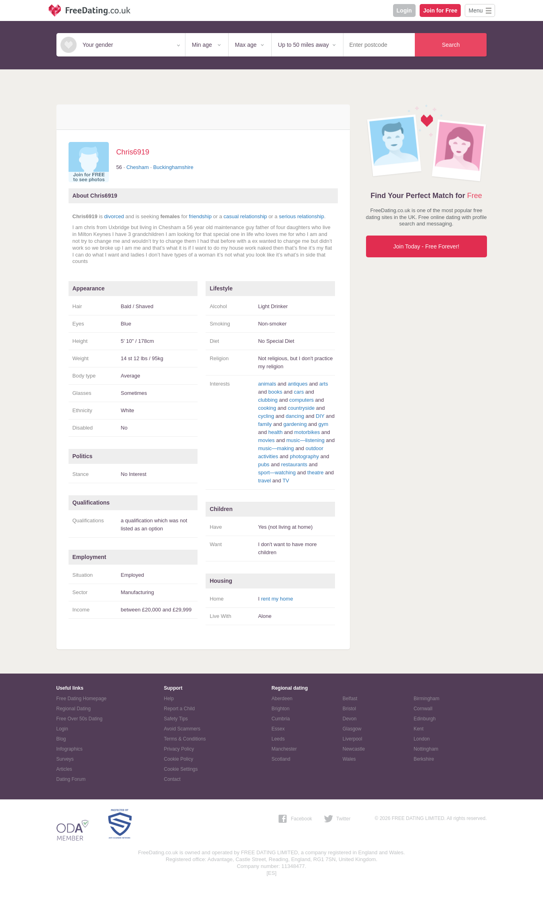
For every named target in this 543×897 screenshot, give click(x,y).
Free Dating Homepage (81, 698)
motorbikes (307, 432)
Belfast (350, 698)
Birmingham (426, 698)
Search (451, 45)
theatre (315, 472)
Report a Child (179, 708)
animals (267, 384)
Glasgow (352, 729)
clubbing (267, 400)
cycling (266, 416)
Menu (475, 10)
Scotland (281, 759)
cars (299, 392)
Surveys (65, 759)
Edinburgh (425, 719)
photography (304, 456)
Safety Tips (176, 719)
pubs (263, 464)
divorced (114, 216)
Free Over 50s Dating (79, 719)
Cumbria (281, 719)
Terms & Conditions (185, 739)
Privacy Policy (179, 749)
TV (286, 481)
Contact (172, 779)
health (275, 432)
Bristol (349, 708)
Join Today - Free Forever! (426, 246)
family (265, 424)
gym (323, 424)
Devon (350, 719)
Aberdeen (282, 698)
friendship (200, 216)
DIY (320, 416)
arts (323, 384)
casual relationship (245, 216)
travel (264, 481)
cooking (267, 408)
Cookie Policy (178, 759)
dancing (295, 416)
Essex (278, 729)
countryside (301, 408)
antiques (298, 384)
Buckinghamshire (173, 167)
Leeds (278, 739)
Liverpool (352, 739)
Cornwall (423, 708)
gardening (295, 424)
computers (301, 400)
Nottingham (426, 749)
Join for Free (440, 10)
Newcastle (354, 749)
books (275, 392)
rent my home (277, 599)
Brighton (281, 708)
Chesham (137, 167)
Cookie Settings (181, 769)
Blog (61, 739)
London (422, 739)
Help (169, 698)
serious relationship (301, 216)
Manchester (284, 749)
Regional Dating (73, 708)
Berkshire (424, 759)
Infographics (69, 749)
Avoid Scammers (182, 729)
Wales (349, 759)
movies (266, 440)
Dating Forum (71, 779)
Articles (64, 769)
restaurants (294, 464)
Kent (419, 729)
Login (404, 10)
